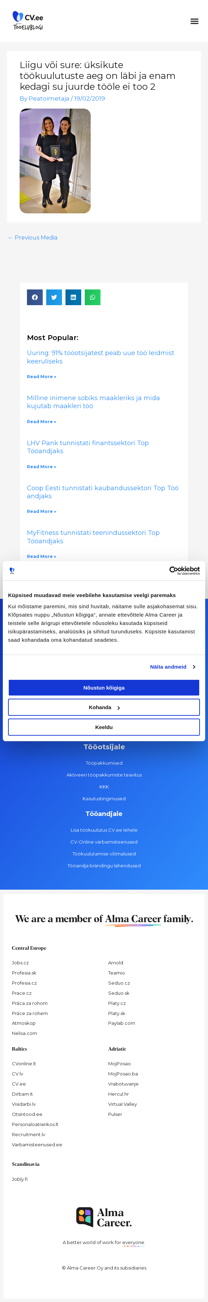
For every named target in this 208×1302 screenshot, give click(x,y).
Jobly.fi (20, 1179)
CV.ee (19, 1084)
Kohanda (104, 707)
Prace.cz (22, 993)
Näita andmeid (168, 667)
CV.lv (17, 1073)
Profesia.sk (24, 973)
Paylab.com (121, 1023)
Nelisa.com (24, 1033)
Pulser (115, 1114)
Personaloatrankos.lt (35, 1124)
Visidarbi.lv (24, 1104)
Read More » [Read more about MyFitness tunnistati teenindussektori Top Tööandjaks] (41, 556)
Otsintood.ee (27, 1114)
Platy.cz (117, 1003)
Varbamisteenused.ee (37, 1144)
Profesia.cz (24, 983)
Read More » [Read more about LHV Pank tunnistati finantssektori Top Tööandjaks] (41, 466)
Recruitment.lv (28, 1134)
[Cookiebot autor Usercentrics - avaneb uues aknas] (169, 570)
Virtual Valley (122, 1104)
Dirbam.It (22, 1094)
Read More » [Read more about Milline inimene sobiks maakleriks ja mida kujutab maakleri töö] (41, 421)
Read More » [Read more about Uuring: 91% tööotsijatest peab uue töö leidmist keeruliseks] (41, 376)
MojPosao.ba (123, 1073)
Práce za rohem (30, 1013)
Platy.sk (116, 1013)
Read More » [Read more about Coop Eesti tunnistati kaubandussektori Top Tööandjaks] (41, 511)
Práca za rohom (30, 1003)
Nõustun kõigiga (104, 688)
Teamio (116, 973)
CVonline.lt (24, 1063)
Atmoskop (24, 1023)
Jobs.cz (20, 962)
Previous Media (32, 237)
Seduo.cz (119, 983)
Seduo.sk (119, 993)
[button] (194, 21)
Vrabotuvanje (123, 1084)
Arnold (115, 962)
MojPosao (119, 1063)
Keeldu (104, 727)
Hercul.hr (118, 1094)
